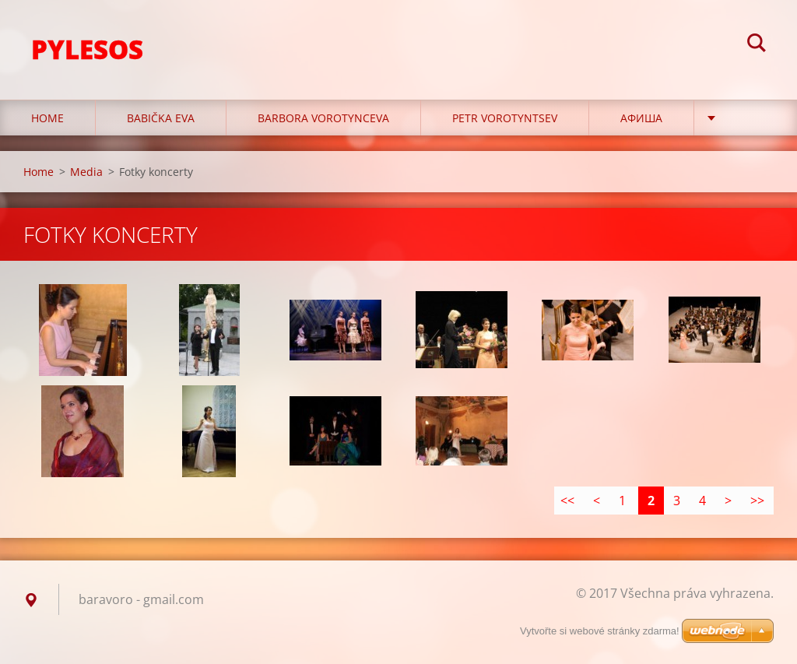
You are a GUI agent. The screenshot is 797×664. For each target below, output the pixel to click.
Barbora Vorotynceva (323, 118)
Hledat (756, 45)
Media (86, 171)
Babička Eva (161, 118)
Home (47, 118)
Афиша (641, 118)
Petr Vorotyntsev (504, 118)
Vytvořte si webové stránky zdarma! (599, 631)
